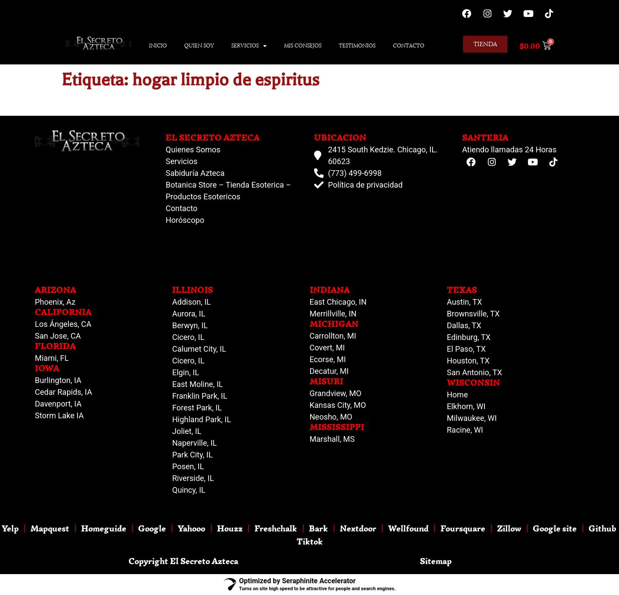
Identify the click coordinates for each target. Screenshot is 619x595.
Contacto (408, 45)
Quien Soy (199, 45)
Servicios (249, 46)
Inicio (158, 45)
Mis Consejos (302, 45)
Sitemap (436, 561)
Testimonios (357, 45)
